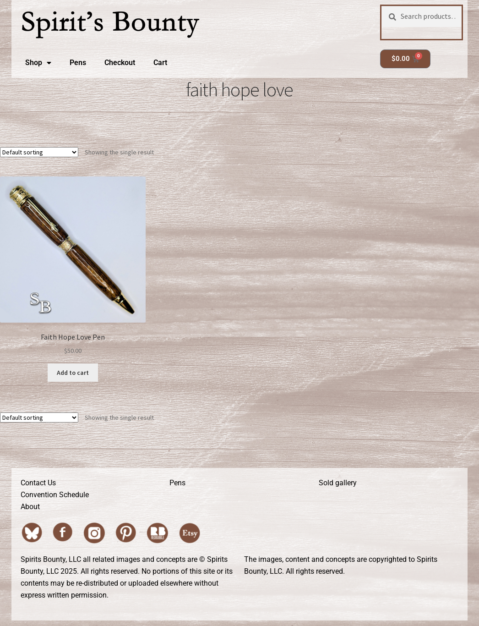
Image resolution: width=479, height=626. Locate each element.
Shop (38, 63)
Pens (78, 62)
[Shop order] (39, 152)
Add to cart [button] (73, 372)
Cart (160, 62)
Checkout (119, 62)
